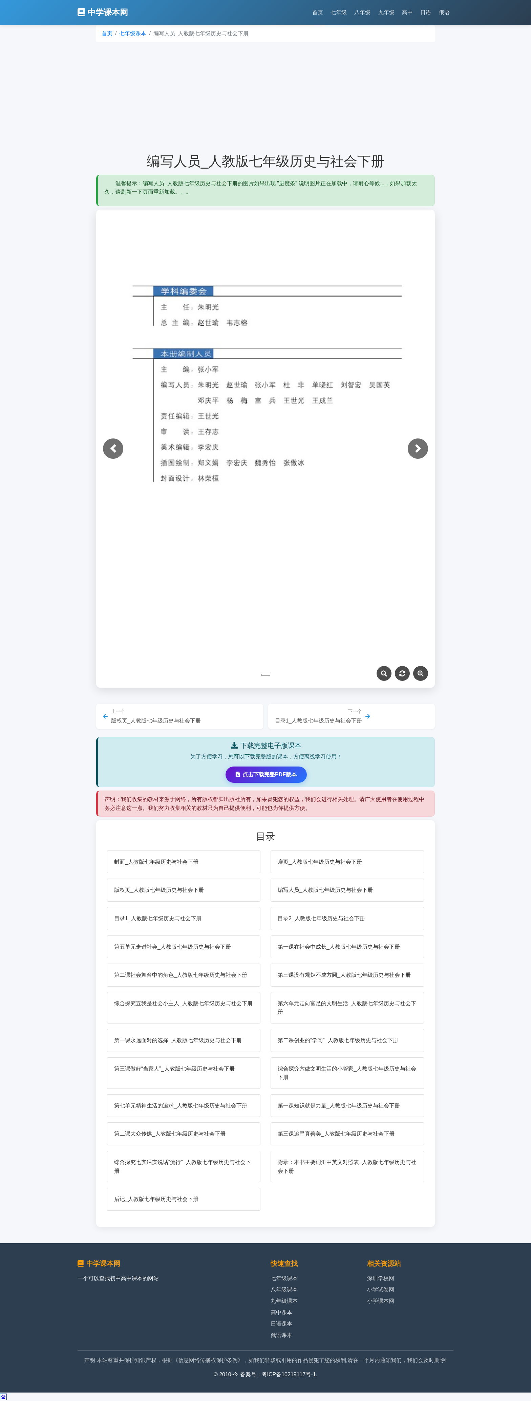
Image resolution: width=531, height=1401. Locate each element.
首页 (317, 12)
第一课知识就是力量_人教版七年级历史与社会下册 (339, 1105)
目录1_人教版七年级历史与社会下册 (157, 918)
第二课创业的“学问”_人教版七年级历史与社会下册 (338, 1040)
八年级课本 (284, 1289)
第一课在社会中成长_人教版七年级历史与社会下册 (339, 947)
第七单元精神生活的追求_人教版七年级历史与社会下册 (180, 1105)
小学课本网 (380, 1301)
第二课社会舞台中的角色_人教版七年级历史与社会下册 (180, 975)
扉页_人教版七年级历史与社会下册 (320, 862)
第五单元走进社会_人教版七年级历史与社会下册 (172, 947)
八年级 (362, 12)
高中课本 (281, 1312)
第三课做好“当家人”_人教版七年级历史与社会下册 (174, 1069)
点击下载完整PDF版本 (266, 774)
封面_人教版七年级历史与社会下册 (156, 862)
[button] (113, 448)
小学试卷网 (380, 1289)
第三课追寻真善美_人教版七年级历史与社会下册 (336, 1134)
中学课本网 (103, 12)
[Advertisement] (265, 97)
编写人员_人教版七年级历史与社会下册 (325, 890)
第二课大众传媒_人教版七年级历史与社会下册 (170, 1134)
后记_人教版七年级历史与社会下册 (156, 1199)
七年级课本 (132, 33)
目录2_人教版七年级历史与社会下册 (321, 918)
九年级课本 (284, 1301)
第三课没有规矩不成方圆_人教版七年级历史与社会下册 (344, 975)
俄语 (444, 12)
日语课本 (281, 1324)
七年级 (339, 12)
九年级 (386, 12)
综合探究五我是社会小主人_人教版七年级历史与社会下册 (183, 1003)
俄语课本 (281, 1335)
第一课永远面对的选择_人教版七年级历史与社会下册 (178, 1040)
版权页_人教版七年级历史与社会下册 (159, 890)
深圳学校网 (380, 1278)
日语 (425, 12)
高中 (407, 12)
